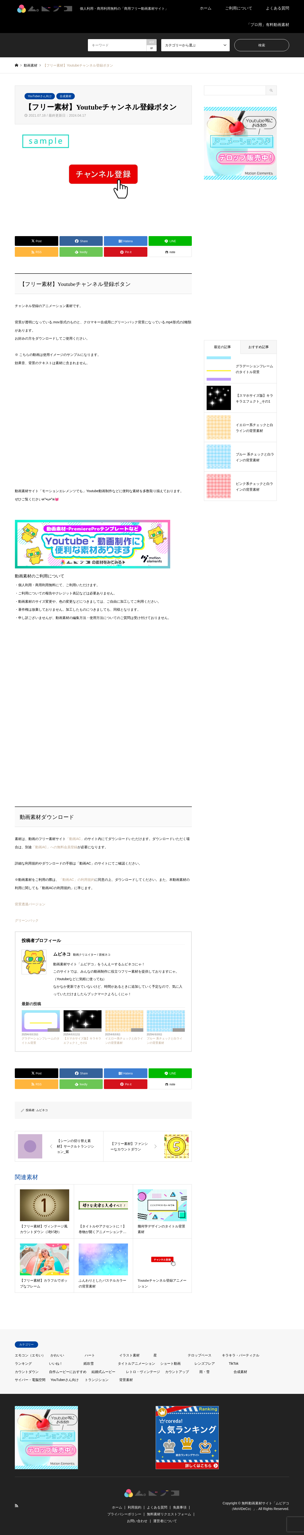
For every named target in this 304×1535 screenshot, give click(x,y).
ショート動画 (170, 1363)
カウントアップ (177, 1372)
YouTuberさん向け (40, 96)
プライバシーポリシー (124, 1514)
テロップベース (199, 1355)
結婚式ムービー (103, 1372)
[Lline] (170, 241)
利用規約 (134, 1507)
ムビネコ (42, 1110)
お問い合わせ (137, 1521)
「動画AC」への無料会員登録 (54, 847)
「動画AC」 (75, 839)
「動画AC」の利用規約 (76, 880)
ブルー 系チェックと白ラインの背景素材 (164, 1041)
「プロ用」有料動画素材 (267, 25)
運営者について (165, 1521)
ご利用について (238, 8)
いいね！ (56, 1363)
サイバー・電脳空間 (30, 1380)
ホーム (205, 8)
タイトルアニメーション (136, 1363)
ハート (90, 1355)
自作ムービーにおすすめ (67, 1372)
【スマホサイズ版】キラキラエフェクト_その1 (82, 1041)
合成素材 (65, 96)
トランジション (97, 1380)
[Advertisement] (51, 676)
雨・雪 (204, 1372)
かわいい (137, 1030)
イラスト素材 (129, 1355)
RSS (16, 1505)
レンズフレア (204, 1363)
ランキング (23, 1363)
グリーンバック (27, 920)
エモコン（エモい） (30, 1355)
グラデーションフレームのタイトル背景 (40, 1041)
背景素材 (54, 1030)
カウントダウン (27, 1372)
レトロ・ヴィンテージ (143, 1372)
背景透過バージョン (30, 904)
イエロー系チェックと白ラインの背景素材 (124, 1041)
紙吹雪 (89, 1363)
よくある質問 (277, 8)
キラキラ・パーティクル (87, 1030)
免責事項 (179, 1507)
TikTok (233, 1363)
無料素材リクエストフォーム (169, 1514)
